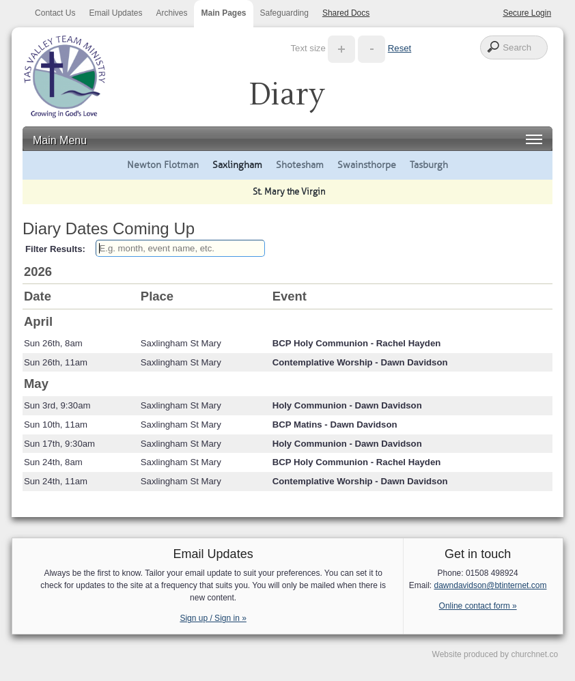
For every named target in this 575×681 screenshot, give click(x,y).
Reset (399, 48)
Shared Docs (345, 13)
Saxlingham (237, 164)
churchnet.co (534, 654)
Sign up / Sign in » (213, 618)
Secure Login (527, 13)
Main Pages (223, 13)
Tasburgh (429, 164)
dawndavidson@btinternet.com (490, 585)
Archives (171, 13)
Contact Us (55, 13)
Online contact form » (478, 606)
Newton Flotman (163, 164)
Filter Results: (55, 249)
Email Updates (115, 13)
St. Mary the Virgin (289, 191)
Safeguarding (284, 13)
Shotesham (300, 164)
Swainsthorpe (366, 164)
